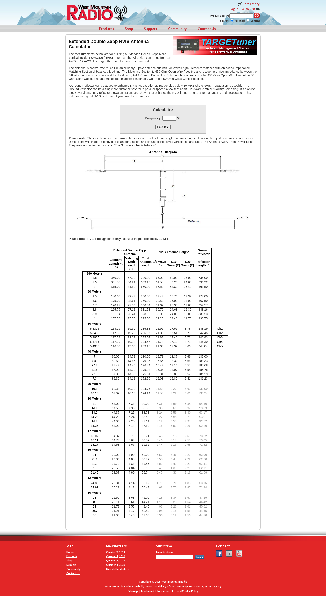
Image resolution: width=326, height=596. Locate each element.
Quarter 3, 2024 (115, 552)
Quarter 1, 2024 (115, 556)
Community (177, 28)
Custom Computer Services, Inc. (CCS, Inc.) (195, 586)
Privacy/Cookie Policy (185, 591)
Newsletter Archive (117, 569)
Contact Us (207, 28)
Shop (129, 28)
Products (106, 28)
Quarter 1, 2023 (115, 565)
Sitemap (133, 591)
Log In (233, 9)
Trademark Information (155, 591)
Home (70, 552)
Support (150, 28)
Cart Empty (251, 4)
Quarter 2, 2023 (115, 560)
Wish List (248, 9)
